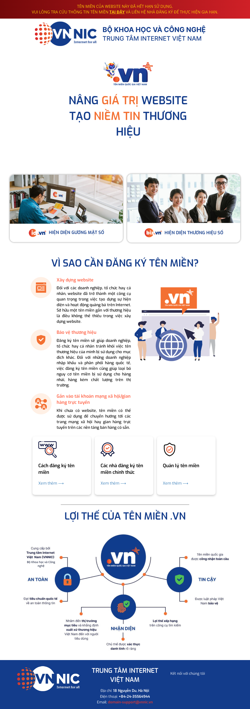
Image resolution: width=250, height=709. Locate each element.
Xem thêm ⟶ (51, 483)
